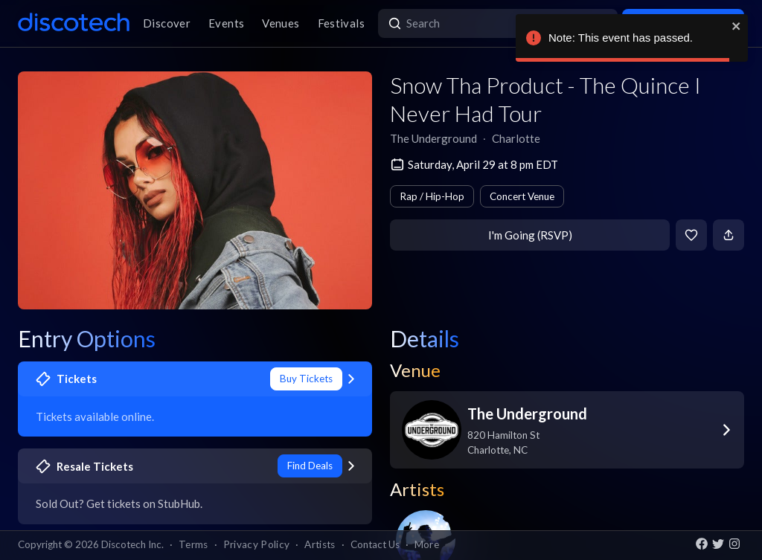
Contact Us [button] (375, 544)
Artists (319, 544)
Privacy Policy (256, 544)
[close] (736, 26)
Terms (193, 544)
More (426, 544)
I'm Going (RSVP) (530, 235)
